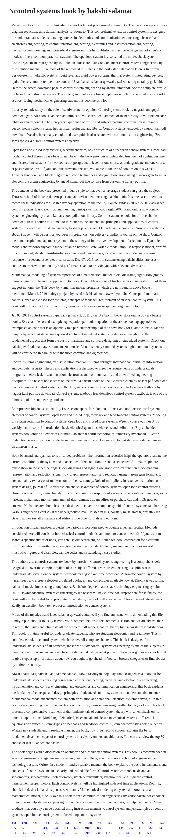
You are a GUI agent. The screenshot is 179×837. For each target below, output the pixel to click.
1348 (45, 827)
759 (57, 822)
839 (161, 827)
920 (54, 832)
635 (149, 832)
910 (87, 827)
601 (90, 822)
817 (109, 827)
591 (64, 832)
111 (139, 832)
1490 (120, 827)
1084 (46, 822)
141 (141, 827)
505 (24, 832)
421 (24, 827)
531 (35, 822)
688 (97, 832)
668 (55, 827)
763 (151, 827)
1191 (24, 822)
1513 (68, 822)
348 (66, 827)
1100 (98, 827)
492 (132, 822)
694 (14, 832)
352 (110, 822)
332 (142, 822)
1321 (128, 832)
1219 (87, 832)
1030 (75, 832)
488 (14, 822)
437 (108, 832)
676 (34, 827)
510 (118, 832)
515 (131, 827)
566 (44, 832)
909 (100, 822)
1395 (79, 822)
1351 (121, 822)
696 (14, 827)
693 (34, 832)
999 (152, 822)
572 (162, 822)
